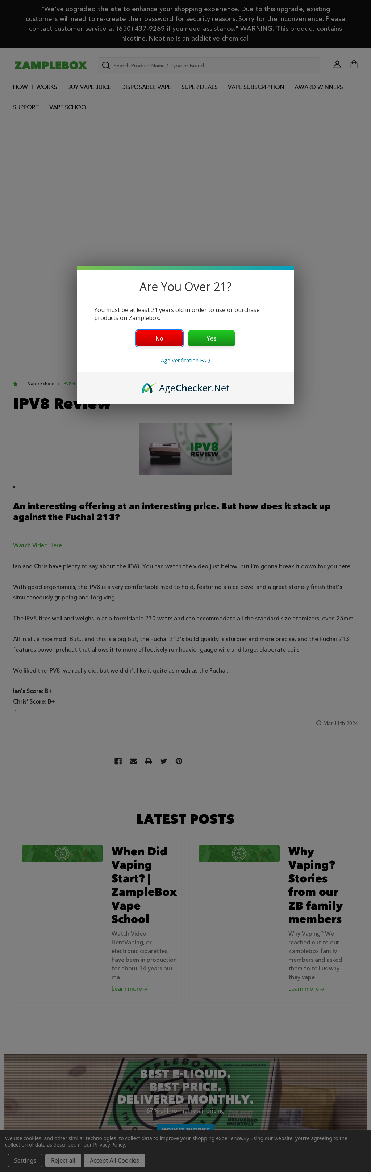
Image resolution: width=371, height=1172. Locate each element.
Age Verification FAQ (185, 360)
